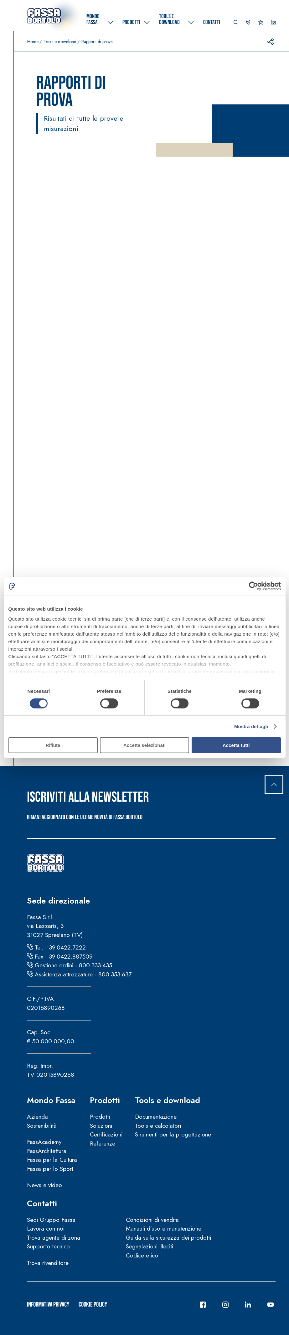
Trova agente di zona (53, 1237)
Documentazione (156, 1116)
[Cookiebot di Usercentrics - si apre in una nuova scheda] (253, 586)
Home (33, 41)
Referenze (102, 1143)
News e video (44, 1185)
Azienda (37, 1116)
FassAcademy (44, 1142)
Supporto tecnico (48, 1246)
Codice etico (142, 1255)
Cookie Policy (93, 1304)
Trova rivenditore (48, 1263)
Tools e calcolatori (158, 1125)
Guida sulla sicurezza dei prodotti (168, 1237)
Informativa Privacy (48, 1304)
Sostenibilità (42, 1125)
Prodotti (105, 1100)
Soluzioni (101, 1125)
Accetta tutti (236, 745)
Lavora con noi (46, 1228)
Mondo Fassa (51, 1100)
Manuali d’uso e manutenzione (163, 1228)
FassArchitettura (46, 1151)
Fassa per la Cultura (52, 1160)
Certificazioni (106, 1134)
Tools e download (60, 41)
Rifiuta (53, 745)
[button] (236, 24)
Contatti (42, 1203)
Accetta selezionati (144, 745)
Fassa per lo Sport (50, 1169)
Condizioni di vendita (152, 1220)
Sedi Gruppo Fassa (51, 1220)
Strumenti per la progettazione (173, 1134)
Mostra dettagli (251, 726)
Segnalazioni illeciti (149, 1246)
